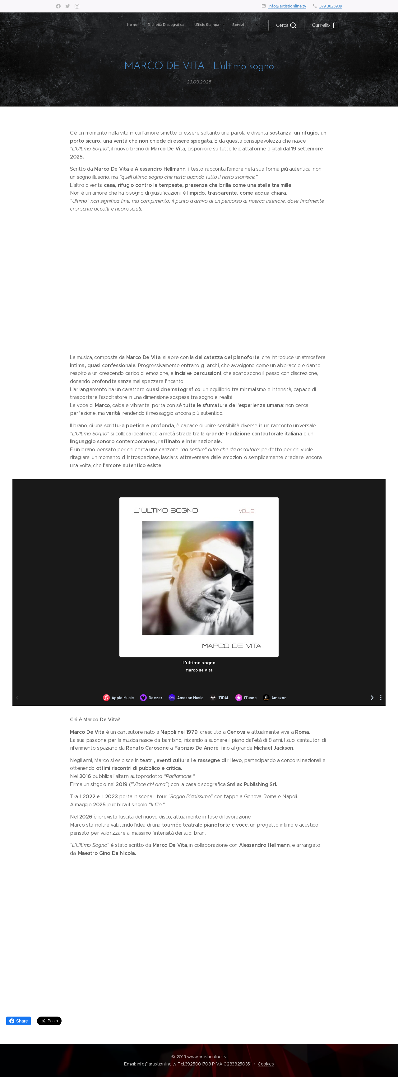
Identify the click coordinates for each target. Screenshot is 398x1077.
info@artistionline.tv (287, 6)
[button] (286, 25)
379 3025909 (330, 6)
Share (18, 1020)
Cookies (266, 1064)
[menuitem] (166, 25)
